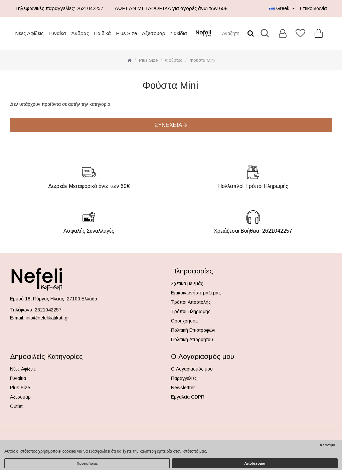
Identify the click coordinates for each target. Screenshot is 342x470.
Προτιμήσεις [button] (87, 463)
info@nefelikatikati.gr (47, 317)
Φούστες (173, 60)
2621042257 (48, 309)
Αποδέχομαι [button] (254, 463)
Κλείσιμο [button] (327, 445)
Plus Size (148, 60)
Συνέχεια (168, 125)
